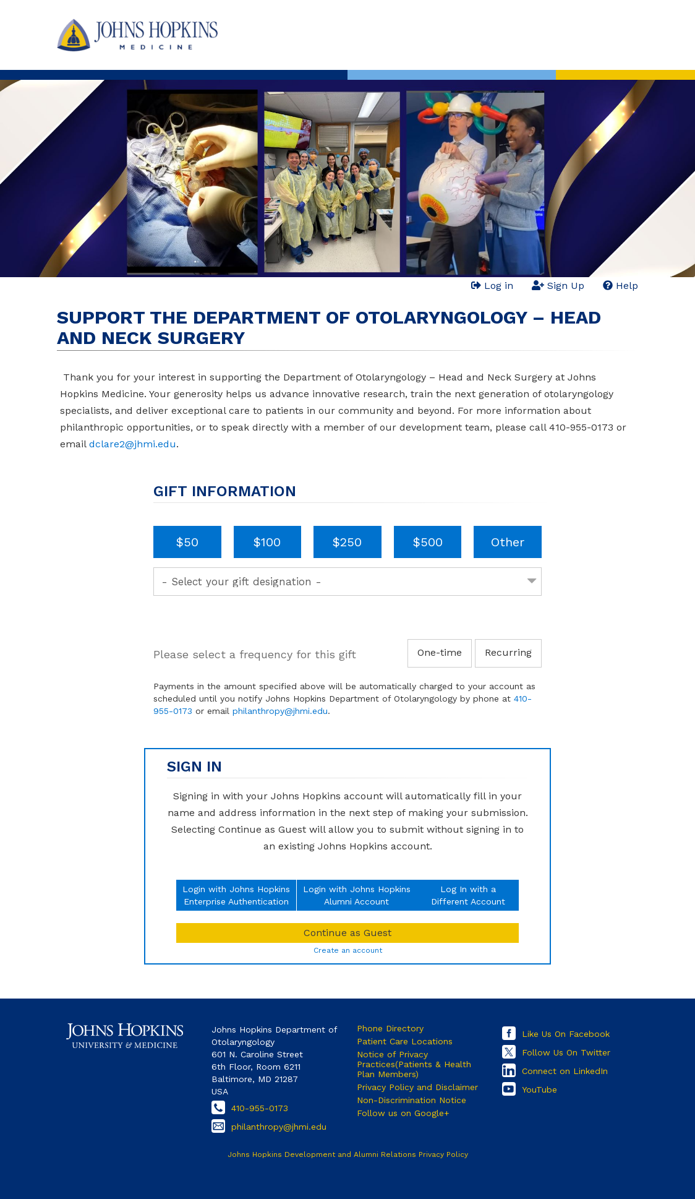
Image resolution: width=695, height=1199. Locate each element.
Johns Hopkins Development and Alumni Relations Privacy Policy (348, 1154)
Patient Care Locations (405, 1041)
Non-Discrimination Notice (411, 1100)
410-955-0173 (259, 1108)
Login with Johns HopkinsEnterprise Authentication (236, 895)
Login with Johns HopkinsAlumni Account (357, 895)
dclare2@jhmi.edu (132, 444)
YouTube (539, 1089)
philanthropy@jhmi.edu (280, 711)
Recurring (508, 652)
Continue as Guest (347, 933)
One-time (439, 652)
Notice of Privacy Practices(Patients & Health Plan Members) (414, 1064)
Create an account (347, 950)
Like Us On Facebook (566, 1034)
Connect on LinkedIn (565, 1071)
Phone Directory (390, 1028)
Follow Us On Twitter (566, 1052)
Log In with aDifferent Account (468, 895)
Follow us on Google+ (403, 1113)
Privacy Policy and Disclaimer (417, 1087)
